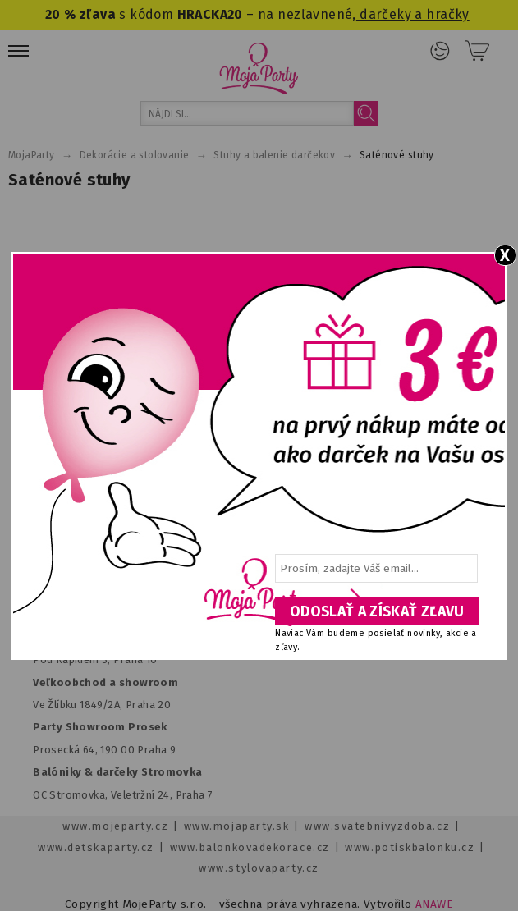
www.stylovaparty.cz (259, 868)
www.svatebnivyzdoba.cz (377, 826)
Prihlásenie (440, 51)
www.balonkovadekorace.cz (250, 847)
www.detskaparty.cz (96, 847)
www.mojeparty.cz (115, 826)
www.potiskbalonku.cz (409, 847)
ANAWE (434, 904)
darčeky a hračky (413, 14)
